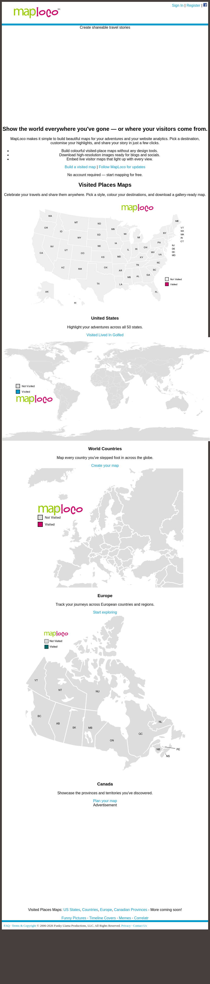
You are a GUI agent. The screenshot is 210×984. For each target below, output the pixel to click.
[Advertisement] (43, 77)
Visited (92, 335)
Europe (106, 910)
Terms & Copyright (24, 925)
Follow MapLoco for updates (122, 167)
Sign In (178, 5)
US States (71, 910)
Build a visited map (80, 167)
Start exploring (105, 612)
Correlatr (141, 918)
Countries (90, 910)
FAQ (7, 925)
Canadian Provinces (130, 910)
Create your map (105, 466)
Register (193, 5)
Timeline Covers (102, 918)
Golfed (118, 335)
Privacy (126, 925)
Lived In (105, 335)
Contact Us (140, 925)
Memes (125, 918)
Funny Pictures (74, 918)
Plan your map (105, 801)
